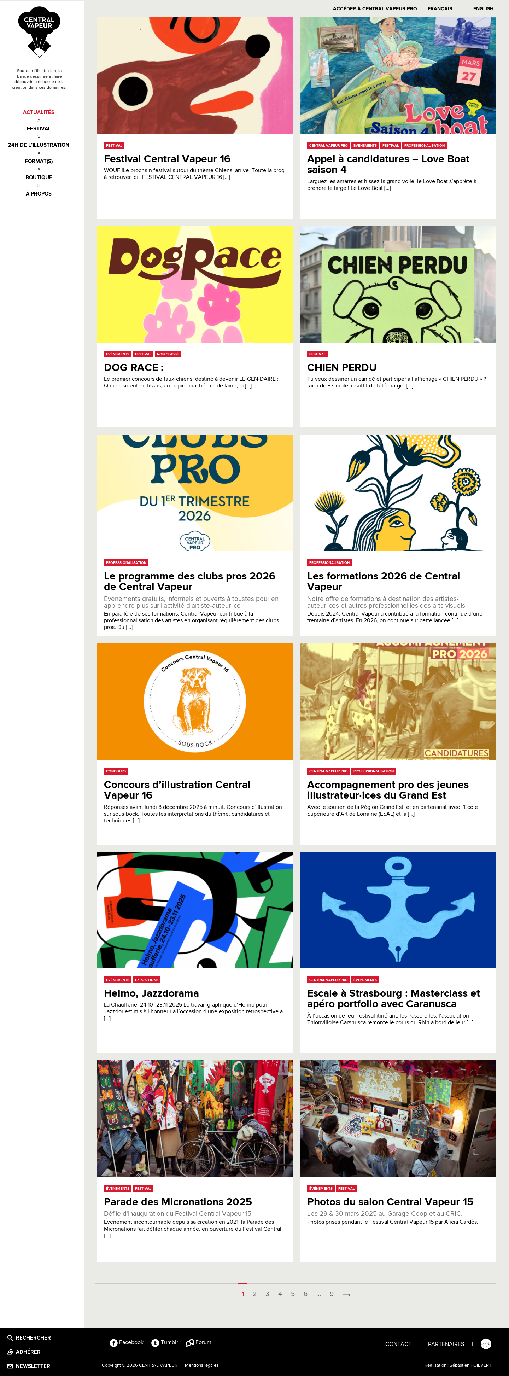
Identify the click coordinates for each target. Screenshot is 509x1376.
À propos (44, 193)
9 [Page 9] (334, 1292)
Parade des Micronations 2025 (180, 1200)
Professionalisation (426, 144)
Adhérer (33, 1351)
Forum (203, 1341)
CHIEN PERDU (344, 366)
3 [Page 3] (270, 1292)
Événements (367, 144)
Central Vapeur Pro (330, 144)
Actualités (44, 112)
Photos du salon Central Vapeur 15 (392, 1200)
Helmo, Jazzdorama (153, 992)
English (485, 7)
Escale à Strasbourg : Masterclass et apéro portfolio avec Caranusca (395, 997)
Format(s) (44, 160)
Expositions (148, 978)
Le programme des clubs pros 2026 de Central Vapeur (191, 580)
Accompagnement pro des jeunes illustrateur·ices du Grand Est (390, 789)
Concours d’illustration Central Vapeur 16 (179, 789)
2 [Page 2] (257, 1292)
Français (442, 7)
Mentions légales (206, 1364)
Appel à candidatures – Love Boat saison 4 (390, 163)
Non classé (170, 353)
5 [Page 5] (295, 1292)
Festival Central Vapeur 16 (169, 157)
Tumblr (169, 1341)
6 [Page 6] (308, 1292)
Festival (44, 128)
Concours (118, 770)
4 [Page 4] (283, 1292)
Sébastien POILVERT (470, 1364)
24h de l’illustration (44, 144)
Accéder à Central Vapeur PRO (377, 7)
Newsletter (38, 1365)
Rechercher (38, 1337)
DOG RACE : (136, 366)
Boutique (44, 177)
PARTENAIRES (446, 1343)
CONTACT (398, 1343)
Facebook (131, 1341)
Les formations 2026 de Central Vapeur (385, 580)
